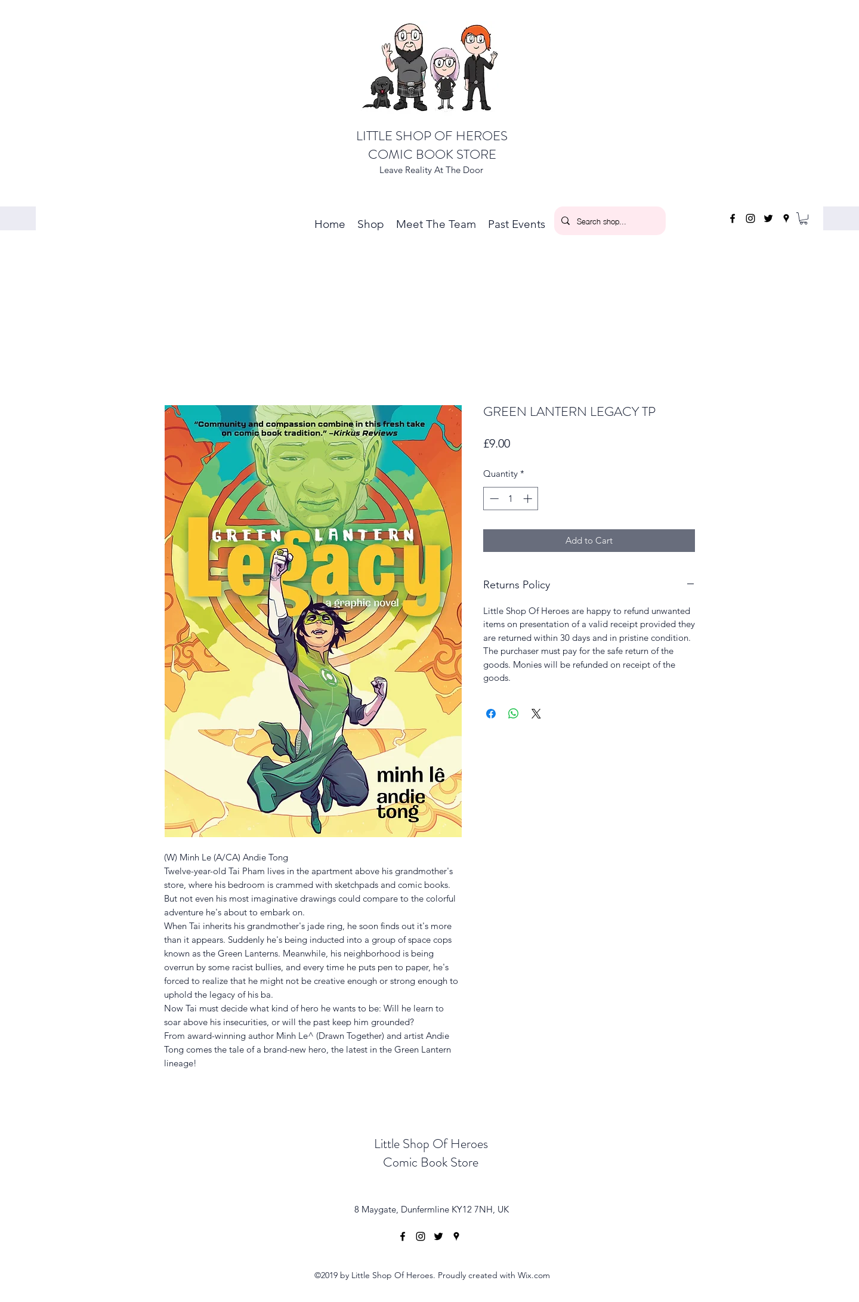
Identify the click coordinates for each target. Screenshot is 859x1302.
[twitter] (768, 218)
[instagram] (750, 218)
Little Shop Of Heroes (431, 1143)
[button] (803, 218)
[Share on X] (536, 713)
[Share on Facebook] (491, 713)
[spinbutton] (511, 499)
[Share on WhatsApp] (513, 713)
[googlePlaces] (786, 218)
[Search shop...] (609, 220)
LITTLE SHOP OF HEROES (432, 136)
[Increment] (529, 499)
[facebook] (733, 218)
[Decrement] (493, 499)
